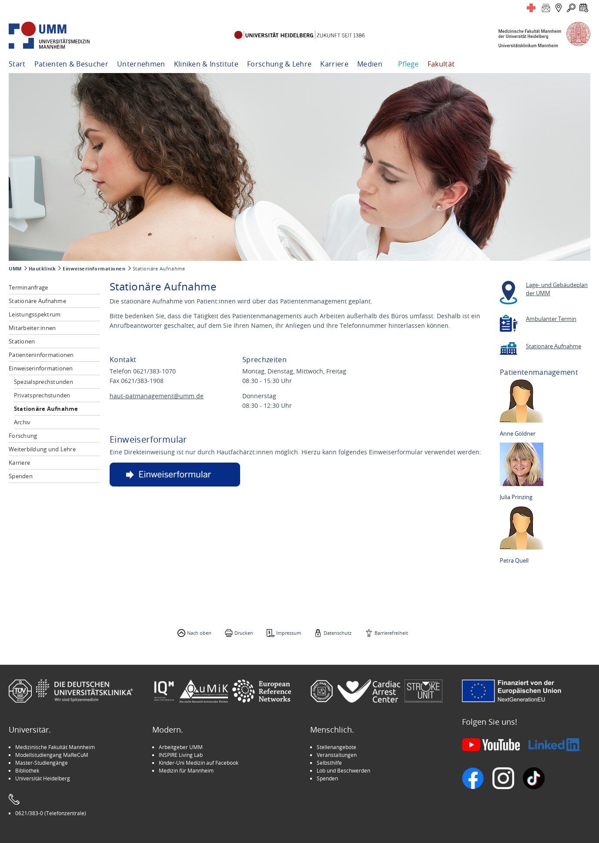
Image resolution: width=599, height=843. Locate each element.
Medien (369, 64)
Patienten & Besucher (71, 64)
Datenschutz (337, 633)
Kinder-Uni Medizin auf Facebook (198, 762)
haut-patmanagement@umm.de (157, 396)
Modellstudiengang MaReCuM (51, 754)
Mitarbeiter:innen (32, 328)
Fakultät (441, 64)
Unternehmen (141, 64)
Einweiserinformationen (94, 268)
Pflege (408, 64)
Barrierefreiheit (391, 633)
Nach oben (199, 633)
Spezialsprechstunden (43, 382)
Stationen (22, 341)
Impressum (288, 633)
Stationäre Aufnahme (37, 301)
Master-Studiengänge (41, 762)
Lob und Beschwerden (343, 770)
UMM (15, 268)
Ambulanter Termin (551, 319)
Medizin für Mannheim (186, 770)
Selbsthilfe (329, 762)
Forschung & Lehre (279, 64)
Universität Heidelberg (42, 778)
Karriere (334, 64)
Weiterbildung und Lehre (42, 449)
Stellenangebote (336, 746)
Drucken (243, 633)
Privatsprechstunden (42, 395)
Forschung (23, 436)
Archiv (22, 422)
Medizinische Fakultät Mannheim (55, 746)
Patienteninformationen (41, 355)
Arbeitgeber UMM (181, 746)
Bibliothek (27, 770)
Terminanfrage (28, 287)
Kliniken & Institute (206, 64)
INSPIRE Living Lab (181, 754)
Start (17, 64)
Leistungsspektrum (34, 314)
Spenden (21, 476)
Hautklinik (42, 268)
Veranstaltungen (337, 754)
